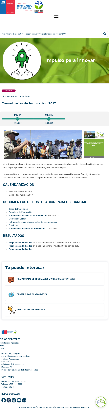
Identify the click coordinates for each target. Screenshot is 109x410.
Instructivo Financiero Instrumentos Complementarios (33, 222)
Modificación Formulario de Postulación (28, 215)
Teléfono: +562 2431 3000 (11, 384)
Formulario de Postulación (20, 212)
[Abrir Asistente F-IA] (101, 402)
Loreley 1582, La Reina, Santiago (14, 381)
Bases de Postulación (18, 209)
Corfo (2, 349)
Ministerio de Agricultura (9, 343)
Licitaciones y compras (10, 353)
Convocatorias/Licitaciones (17, 96)
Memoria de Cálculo (17, 219)
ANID (2, 346)
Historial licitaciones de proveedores (15, 356)
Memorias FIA (6, 367)
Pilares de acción (13, 34)
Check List (13, 225)
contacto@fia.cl (7, 387)
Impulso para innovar (29, 34)
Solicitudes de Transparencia (12, 364)
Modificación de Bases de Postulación (27, 228)
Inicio (4, 34)
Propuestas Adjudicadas (20, 243)
